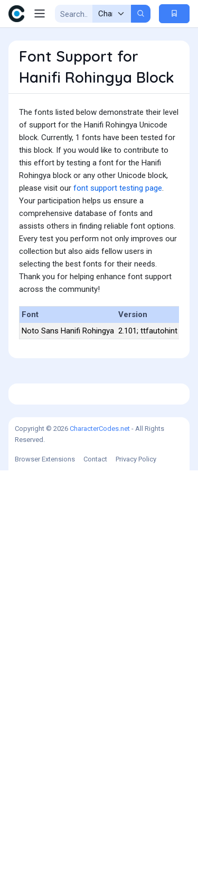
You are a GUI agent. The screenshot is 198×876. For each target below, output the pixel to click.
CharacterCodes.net (100, 834)
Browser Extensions (45, 865)
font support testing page (117, 188)
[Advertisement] (99, 405)
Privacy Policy (136, 865)
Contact (95, 865)
